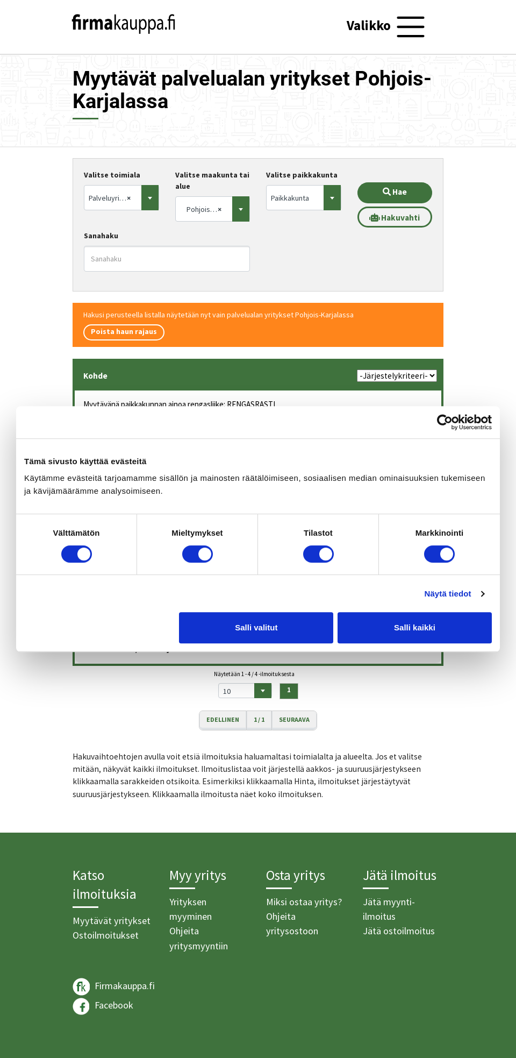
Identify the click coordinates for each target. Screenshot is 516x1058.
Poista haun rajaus (124, 331)
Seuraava (294, 719)
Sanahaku (101, 235)
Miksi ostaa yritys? (304, 902)
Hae (395, 192)
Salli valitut (256, 627)
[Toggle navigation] (387, 27)
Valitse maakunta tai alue (212, 180)
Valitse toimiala (112, 175)
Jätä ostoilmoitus (399, 931)
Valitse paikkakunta (302, 175)
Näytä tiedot (448, 593)
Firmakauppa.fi (114, 987)
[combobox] (121, 197)
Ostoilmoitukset (106, 935)
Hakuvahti (394, 217)
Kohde (95, 376)
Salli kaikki (414, 627)
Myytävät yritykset (111, 920)
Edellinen (222, 719)
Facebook (103, 1006)
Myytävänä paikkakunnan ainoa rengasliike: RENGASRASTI (179, 404)
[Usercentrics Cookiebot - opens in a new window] (445, 422)
